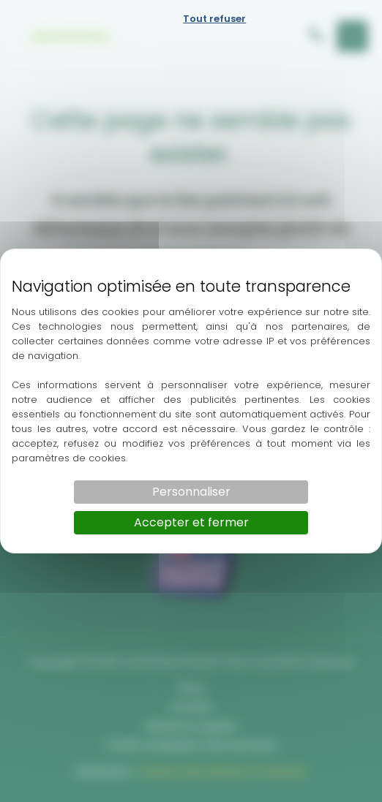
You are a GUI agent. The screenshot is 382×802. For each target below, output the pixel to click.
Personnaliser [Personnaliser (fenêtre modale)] (191, 491)
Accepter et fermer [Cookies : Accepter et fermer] (191, 522)
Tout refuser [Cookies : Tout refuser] (214, 19)
